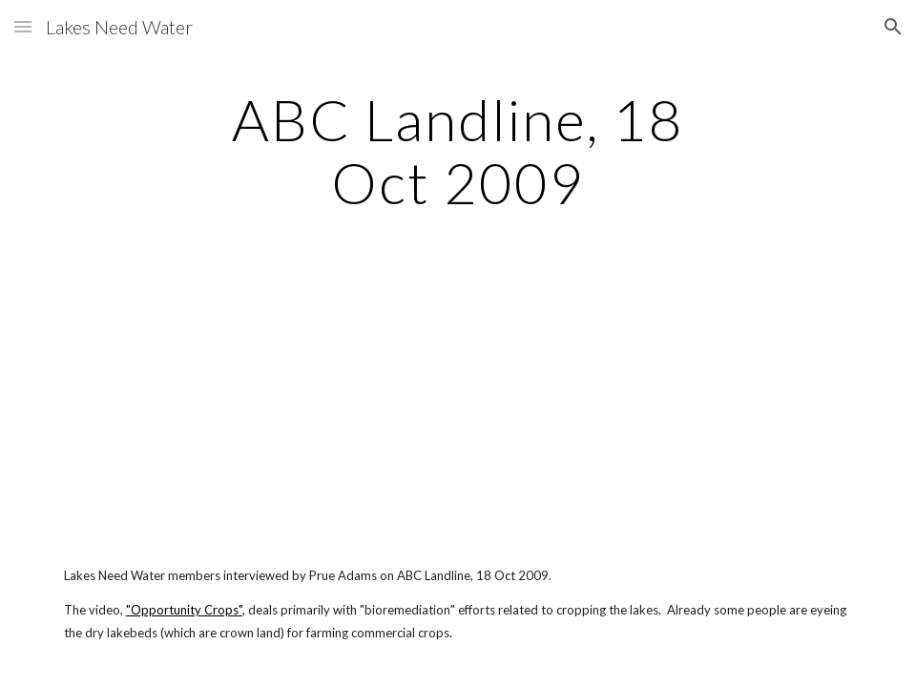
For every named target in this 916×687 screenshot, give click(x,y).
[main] (458, 150)
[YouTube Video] (183, 404)
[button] (23, 26)
